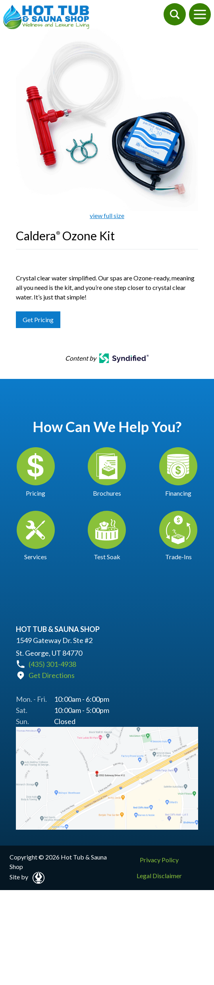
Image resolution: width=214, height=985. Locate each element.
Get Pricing (38, 319)
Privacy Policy (159, 859)
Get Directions (52, 675)
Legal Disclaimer (159, 875)
